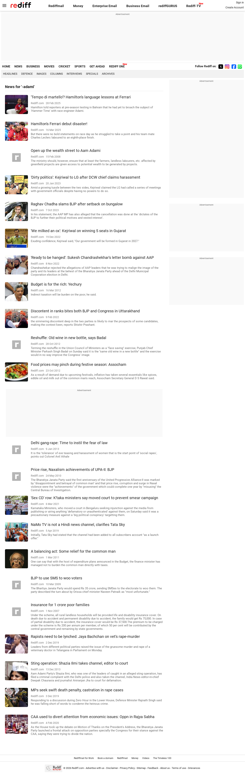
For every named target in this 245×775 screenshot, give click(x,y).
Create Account (234, 7)
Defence (27, 73)
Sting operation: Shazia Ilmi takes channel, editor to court (79, 663)
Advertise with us (95, 768)
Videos (145, 758)
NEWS (18, 66)
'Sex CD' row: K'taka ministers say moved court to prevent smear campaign (94, 498)
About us (165, 768)
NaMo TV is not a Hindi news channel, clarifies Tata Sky (78, 524)
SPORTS (79, 66)
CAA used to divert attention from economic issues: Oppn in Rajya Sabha (92, 717)
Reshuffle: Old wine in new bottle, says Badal (68, 338)
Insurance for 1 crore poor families (60, 605)
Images (41, 73)
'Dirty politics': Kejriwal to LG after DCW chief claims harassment (85, 177)
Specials (92, 73)
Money (78, 6)
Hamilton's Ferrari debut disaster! (59, 124)
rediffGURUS (167, 6)
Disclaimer (112, 768)
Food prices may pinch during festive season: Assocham (78, 364)
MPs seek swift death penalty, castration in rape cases (77, 690)
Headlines (10, 73)
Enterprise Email (104, 6)
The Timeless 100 (162, 758)
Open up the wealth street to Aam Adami (65, 150)
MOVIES (49, 66)
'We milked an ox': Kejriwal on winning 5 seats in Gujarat (78, 231)
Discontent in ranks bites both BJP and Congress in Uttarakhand (85, 311)
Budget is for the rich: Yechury (56, 284)
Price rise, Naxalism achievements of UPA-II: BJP (72, 469)
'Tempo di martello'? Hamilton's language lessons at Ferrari (81, 97)
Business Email (137, 6)
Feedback (153, 768)
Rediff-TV (193, 6)
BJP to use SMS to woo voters (56, 578)
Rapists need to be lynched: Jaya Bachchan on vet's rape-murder (85, 636)
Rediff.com (78, 768)
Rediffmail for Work (84, 758)
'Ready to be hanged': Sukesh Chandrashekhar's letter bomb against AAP (92, 257)
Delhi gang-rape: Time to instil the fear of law (69, 443)
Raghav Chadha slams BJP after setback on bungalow (77, 204)
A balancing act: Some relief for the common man (73, 551)
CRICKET (64, 66)
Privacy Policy (127, 768)
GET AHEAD (97, 66)
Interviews (74, 73)
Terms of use (179, 768)
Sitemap (141, 768)
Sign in (240, 2)
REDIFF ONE (117, 66)
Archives (108, 73)
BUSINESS (33, 66)
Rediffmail (56, 6)
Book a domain (105, 758)
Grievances (194, 768)
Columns (56, 73)
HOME (6, 66)
